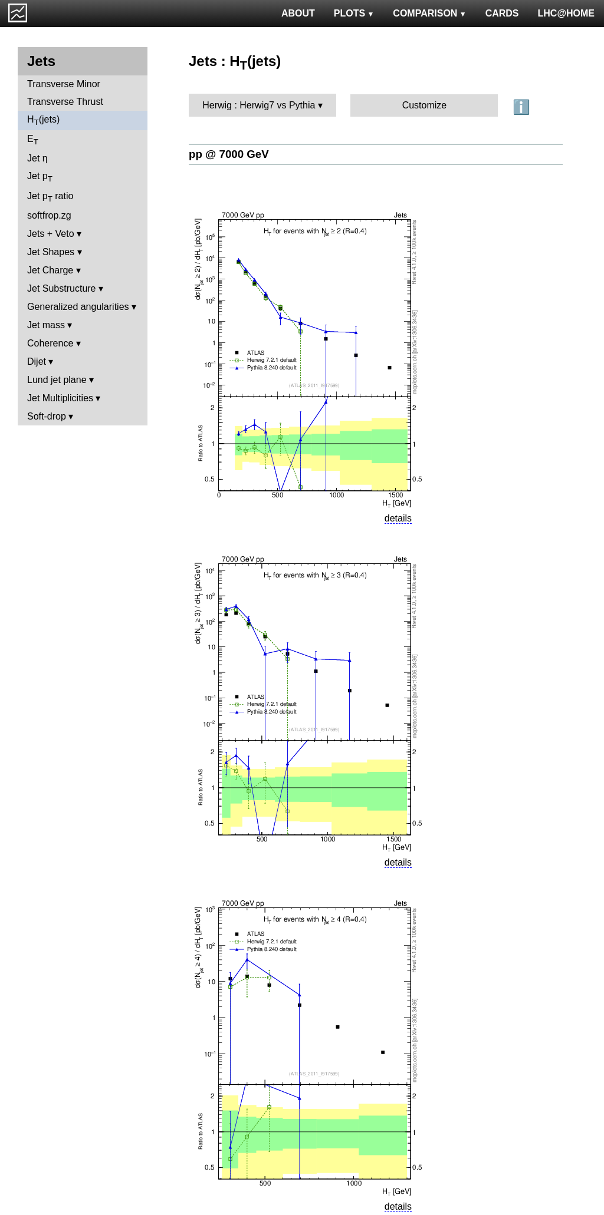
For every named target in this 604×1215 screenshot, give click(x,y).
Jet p (39, 177)
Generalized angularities (78, 307)
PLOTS (354, 13)
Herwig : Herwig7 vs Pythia (258, 105)
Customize (424, 105)
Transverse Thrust (65, 102)
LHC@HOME (566, 13)
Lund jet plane (57, 380)
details (398, 518)
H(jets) (43, 120)
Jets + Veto (50, 234)
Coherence (50, 343)
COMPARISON (429, 13)
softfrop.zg (49, 215)
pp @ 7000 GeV (229, 154)
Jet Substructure (61, 288)
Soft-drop (46, 416)
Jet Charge (50, 270)
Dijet (36, 361)
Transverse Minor (63, 84)
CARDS (502, 13)
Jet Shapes (50, 252)
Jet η (37, 158)
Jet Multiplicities (60, 398)
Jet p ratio (50, 197)
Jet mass (46, 325)
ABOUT (298, 13)
